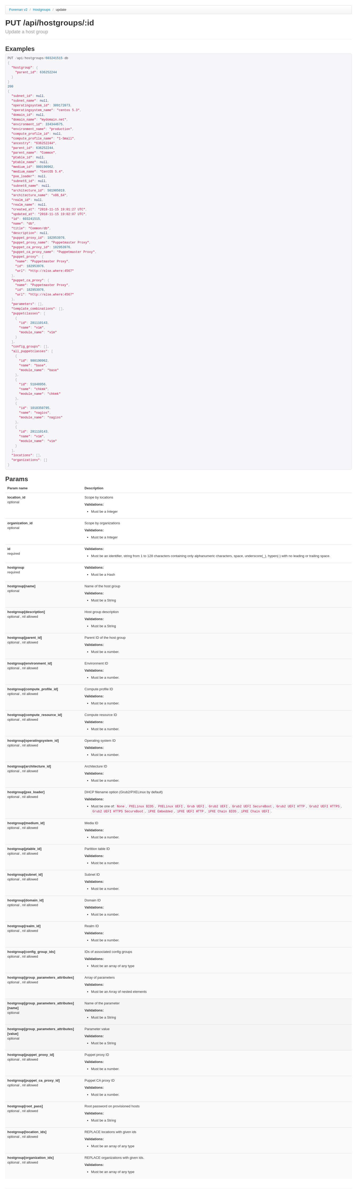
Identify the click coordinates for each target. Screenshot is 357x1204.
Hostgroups (42, 10)
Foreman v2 (18, 10)
